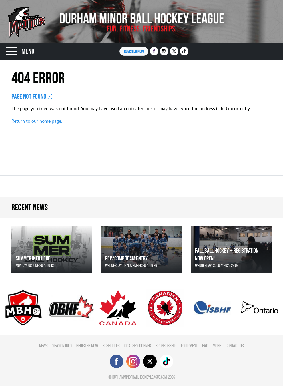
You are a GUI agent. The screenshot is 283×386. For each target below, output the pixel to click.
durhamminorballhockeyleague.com (139, 377)
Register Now (87, 345)
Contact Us (235, 345)
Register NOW (134, 51)
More (217, 345)
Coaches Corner (137, 345)
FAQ (205, 345)
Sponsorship (166, 345)
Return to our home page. (36, 121)
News (43, 345)
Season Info (62, 345)
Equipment (189, 345)
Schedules (111, 345)
